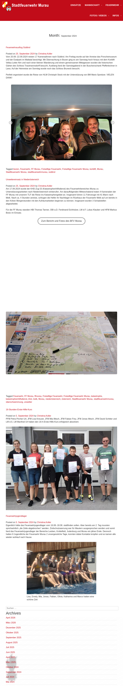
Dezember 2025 (13, 627)
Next (112, 122)
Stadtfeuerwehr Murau (16, 172)
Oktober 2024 (12, 667)
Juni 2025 (10, 652)
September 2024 (13, 672)
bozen (16, 169)
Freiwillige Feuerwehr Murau (75, 169)
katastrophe (96, 396)
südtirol (52, 172)
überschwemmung (14, 402)
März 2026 (11, 623)
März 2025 (11, 662)
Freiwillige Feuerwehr (51, 169)
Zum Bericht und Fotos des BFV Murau (61, 221)
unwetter (28, 402)
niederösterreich (53, 399)
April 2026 (10, 618)
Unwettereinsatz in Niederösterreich (22, 179)
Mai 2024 (10, 682)
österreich (66, 399)
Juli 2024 (10, 677)
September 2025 (13, 637)
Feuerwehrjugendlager (16, 516)
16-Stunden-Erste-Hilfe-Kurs (19, 409)
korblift (93, 169)
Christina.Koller (45, 54)
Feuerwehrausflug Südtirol (18, 47)
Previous (9, 122)
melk (35, 399)
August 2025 (12, 642)
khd (30, 399)
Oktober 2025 (12, 632)
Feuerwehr (25, 169)
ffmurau (38, 396)
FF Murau (35, 169)
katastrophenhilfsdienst (16, 399)
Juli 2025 (10, 647)
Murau (100, 169)
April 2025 (10, 657)
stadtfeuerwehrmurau (37, 172)
